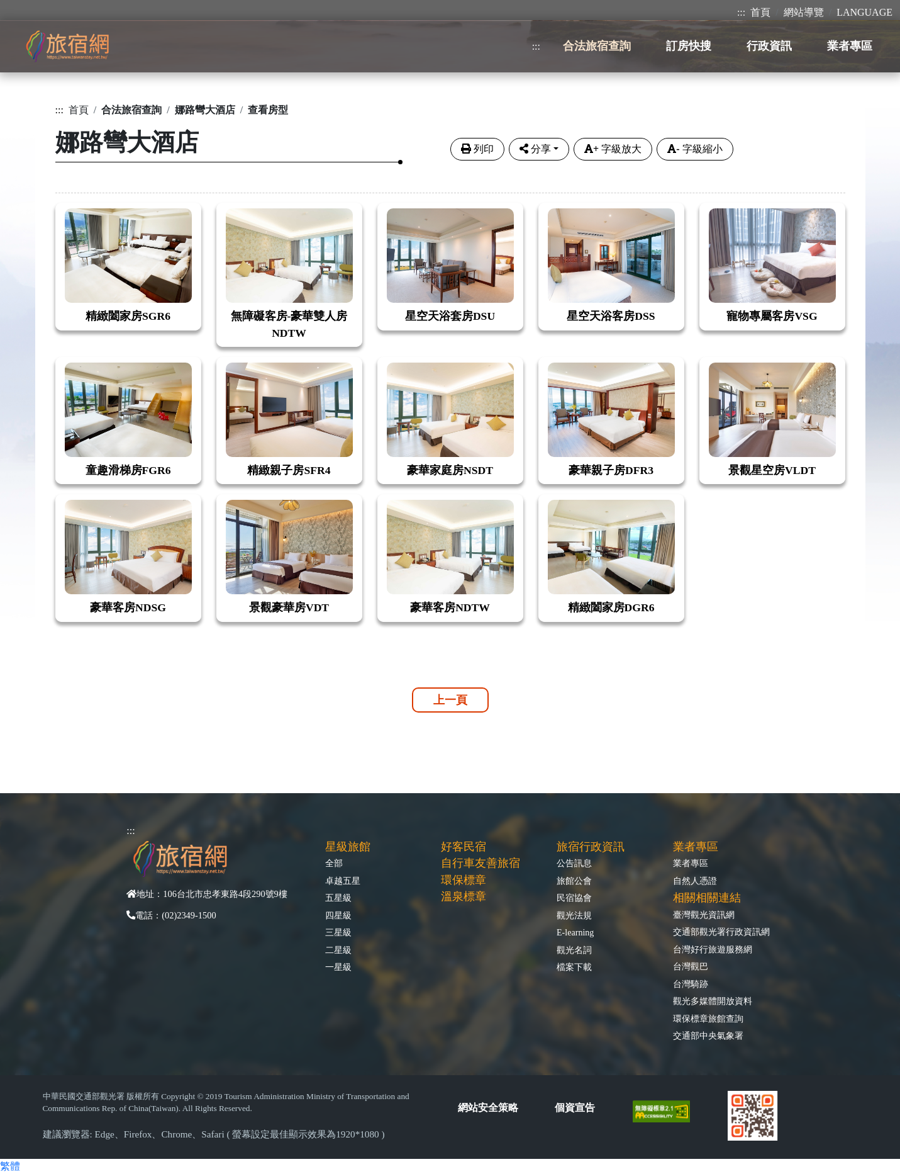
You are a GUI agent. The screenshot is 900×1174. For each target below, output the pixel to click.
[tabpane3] (450, 404)
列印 (477, 149)
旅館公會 (574, 881)
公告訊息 (574, 863)
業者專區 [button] (849, 46)
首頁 (760, 12)
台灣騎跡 (690, 984)
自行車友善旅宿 (480, 863)
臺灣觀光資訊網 (704, 915)
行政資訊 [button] (769, 46)
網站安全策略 (488, 1107)
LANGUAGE (864, 12)
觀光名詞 (574, 950)
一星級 (338, 967)
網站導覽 (804, 12)
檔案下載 (574, 967)
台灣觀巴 (690, 966)
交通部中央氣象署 (708, 1035)
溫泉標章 (463, 896)
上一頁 (450, 700)
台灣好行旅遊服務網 (712, 949)
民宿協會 (574, 898)
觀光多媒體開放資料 (712, 1001)
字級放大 (613, 149)
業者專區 (690, 863)
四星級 (338, 915)
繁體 (10, 1166)
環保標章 (463, 880)
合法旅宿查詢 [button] (597, 46)
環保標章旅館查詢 (708, 1018)
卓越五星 (342, 881)
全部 (334, 863)
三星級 (338, 932)
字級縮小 (694, 149)
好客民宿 (463, 846)
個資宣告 (575, 1107)
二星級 (338, 950)
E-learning (575, 932)
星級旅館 (347, 846)
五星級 (338, 898)
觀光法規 (574, 915)
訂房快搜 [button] (688, 46)
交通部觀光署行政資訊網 (721, 932)
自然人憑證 (695, 881)
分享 (535, 149)
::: (741, 12)
